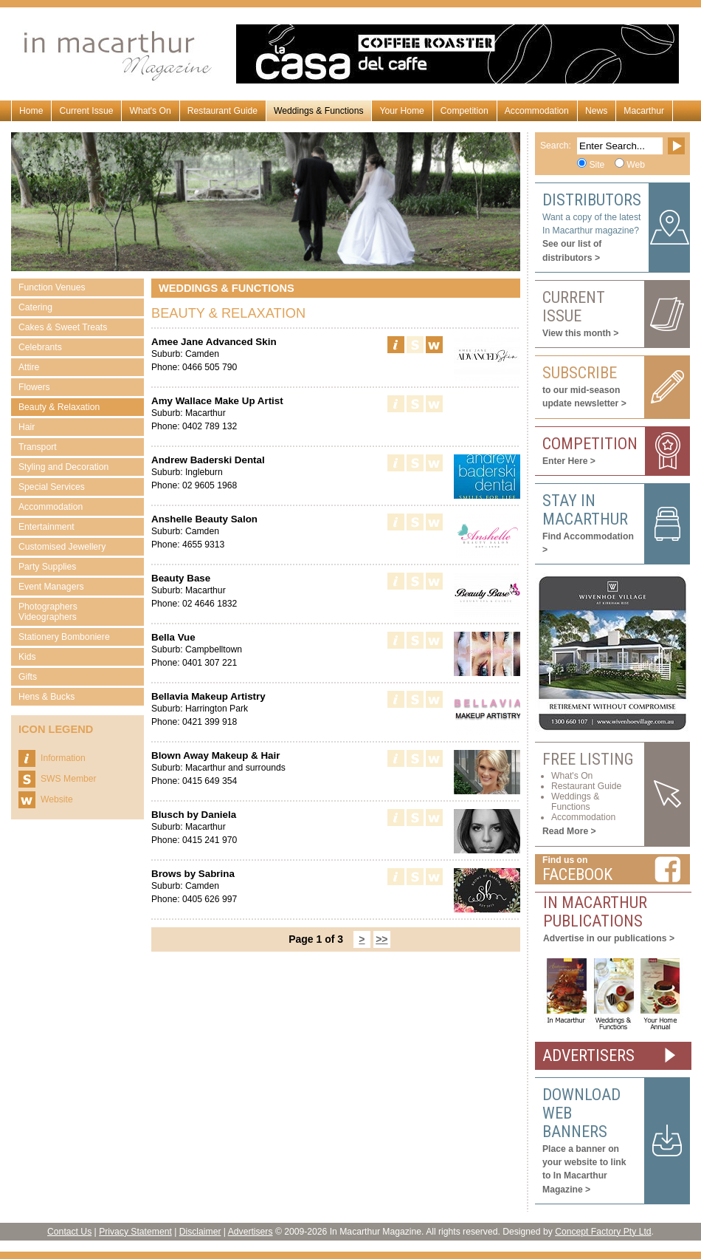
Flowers (34, 387)
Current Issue (86, 111)
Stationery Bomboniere (64, 637)
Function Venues (52, 287)
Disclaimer (200, 1231)
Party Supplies (47, 567)
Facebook (577, 874)
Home (31, 111)
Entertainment (46, 527)
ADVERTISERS (588, 1055)
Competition (464, 111)
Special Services (51, 487)
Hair (26, 427)
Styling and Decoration (63, 467)
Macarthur (644, 111)
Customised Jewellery (62, 547)
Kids (27, 657)
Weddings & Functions (318, 111)
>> (381, 939)
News (596, 111)
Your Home (401, 111)
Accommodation (537, 111)
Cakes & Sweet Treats (62, 327)
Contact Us (69, 1231)
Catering (35, 307)
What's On (149, 111)
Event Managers (51, 586)
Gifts (27, 677)
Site (596, 165)
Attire (28, 367)
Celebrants (40, 347)
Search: (555, 145)
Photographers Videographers (47, 611)
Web (635, 165)
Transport (37, 447)
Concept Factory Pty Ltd (603, 1231)
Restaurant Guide (222, 111)
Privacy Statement (135, 1231)
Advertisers (250, 1231)
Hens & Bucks (46, 697)
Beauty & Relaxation (59, 407)
